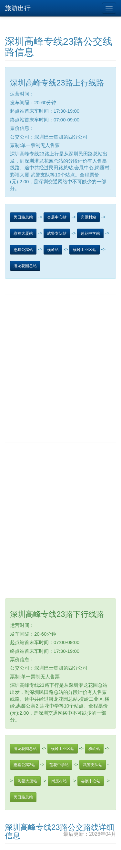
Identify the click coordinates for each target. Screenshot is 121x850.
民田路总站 (23, 217)
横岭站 (53, 249)
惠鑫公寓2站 (24, 765)
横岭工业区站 (84, 249)
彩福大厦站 (23, 233)
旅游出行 (18, 8)
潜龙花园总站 (25, 266)
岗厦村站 (88, 217)
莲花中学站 (90, 233)
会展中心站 (56, 217)
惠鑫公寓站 (23, 249)
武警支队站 (56, 233)
